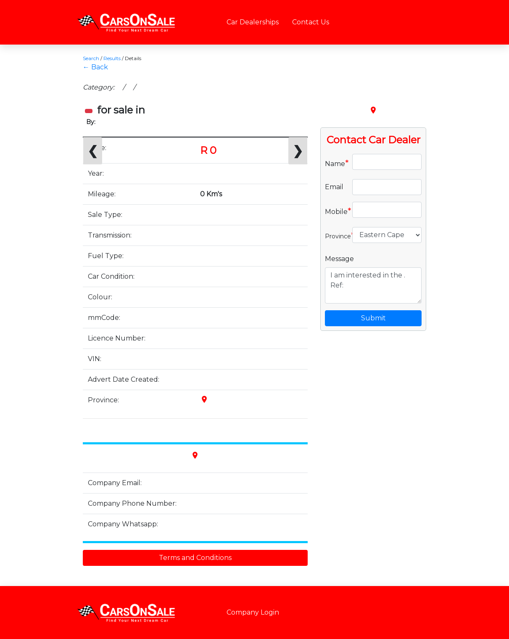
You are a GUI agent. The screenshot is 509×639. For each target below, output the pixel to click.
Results (112, 58)
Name (335, 163)
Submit (373, 318)
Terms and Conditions (195, 558)
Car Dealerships (253, 22)
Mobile (335, 211)
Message (339, 259)
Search (91, 58)
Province (335, 235)
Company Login (253, 612)
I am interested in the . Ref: (373, 285)
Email (334, 187)
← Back (95, 67)
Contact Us (310, 22)
